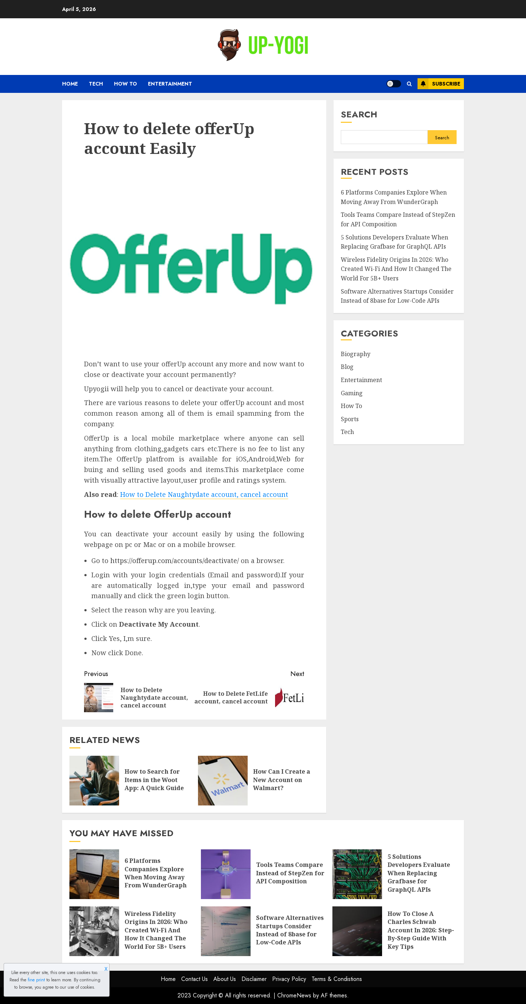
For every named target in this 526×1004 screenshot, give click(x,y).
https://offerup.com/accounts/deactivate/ (174, 560)
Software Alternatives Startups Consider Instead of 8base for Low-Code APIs (290, 930)
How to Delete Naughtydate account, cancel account (204, 494)
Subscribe (439, 83)
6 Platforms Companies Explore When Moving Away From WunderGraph (156, 873)
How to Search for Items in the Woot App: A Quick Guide (154, 779)
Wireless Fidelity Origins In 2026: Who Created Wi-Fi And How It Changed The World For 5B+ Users (396, 269)
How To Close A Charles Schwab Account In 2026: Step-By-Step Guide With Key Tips (421, 930)
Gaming (352, 393)
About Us (224, 979)
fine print (36, 980)
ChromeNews (294, 995)
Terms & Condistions (337, 979)
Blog (347, 367)
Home (70, 83)
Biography (355, 354)
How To (125, 83)
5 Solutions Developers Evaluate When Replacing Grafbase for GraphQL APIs (419, 873)
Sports (350, 419)
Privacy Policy (289, 979)
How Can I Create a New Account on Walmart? (281, 779)
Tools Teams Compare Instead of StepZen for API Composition (290, 873)
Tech (96, 83)
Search (359, 114)
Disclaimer (254, 979)
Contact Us (194, 979)
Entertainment (170, 83)
